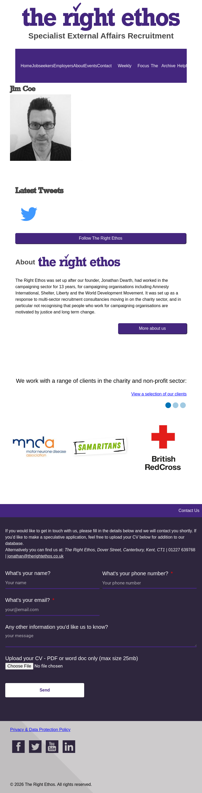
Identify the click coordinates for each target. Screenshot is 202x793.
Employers (63, 66)
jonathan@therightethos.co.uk (36, 556)
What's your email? (28, 600)
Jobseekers (42, 66)
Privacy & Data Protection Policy (40, 729)
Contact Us (104, 83)
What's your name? (27, 573)
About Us (78, 83)
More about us (152, 328)
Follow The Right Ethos (100, 238)
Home (26, 66)
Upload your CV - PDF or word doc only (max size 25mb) (71, 658)
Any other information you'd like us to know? (56, 627)
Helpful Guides (183, 83)
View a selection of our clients (158, 394)
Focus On (143, 83)
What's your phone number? (136, 573)
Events (90, 66)
